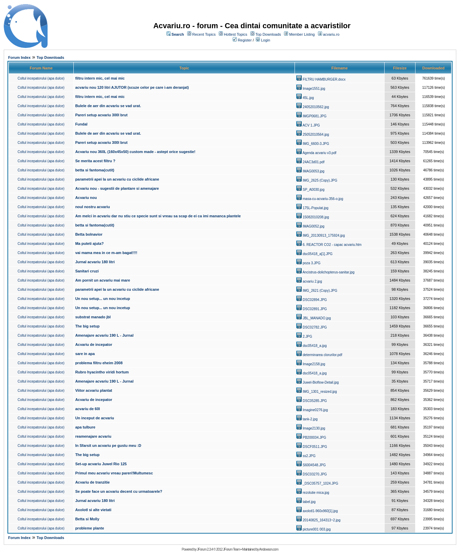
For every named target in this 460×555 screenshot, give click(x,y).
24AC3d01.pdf (313, 162)
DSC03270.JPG (315, 474)
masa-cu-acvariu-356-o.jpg (323, 199)
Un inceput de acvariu (94, 418)
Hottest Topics (235, 34)
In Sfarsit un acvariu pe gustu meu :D (108, 445)
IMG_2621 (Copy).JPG (320, 290)
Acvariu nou (86, 198)
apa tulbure (85, 427)
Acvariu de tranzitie (92, 482)
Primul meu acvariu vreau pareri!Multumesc (114, 473)
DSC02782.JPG (315, 327)
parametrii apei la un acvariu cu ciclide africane (117, 179)
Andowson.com (268, 549)
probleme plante (89, 528)
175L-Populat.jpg (316, 208)
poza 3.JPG (311, 263)
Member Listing (302, 34)
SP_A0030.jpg (313, 189)
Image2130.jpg (314, 428)
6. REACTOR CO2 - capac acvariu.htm (332, 245)
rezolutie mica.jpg (316, 492)
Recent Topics (204, 34)
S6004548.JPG (314, 465)
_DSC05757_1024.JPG (320, 483)
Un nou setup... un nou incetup (102, 299)
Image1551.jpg (314, 88)
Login (265, 40)
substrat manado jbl (93, 317)
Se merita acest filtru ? (95, 161)
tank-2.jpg (310, 419)
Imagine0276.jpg (315, 410)
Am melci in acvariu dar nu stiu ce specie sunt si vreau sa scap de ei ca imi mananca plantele (158, 216)
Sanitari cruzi (87, 271)
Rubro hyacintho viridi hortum (102, 372)
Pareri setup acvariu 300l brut (101, 115)
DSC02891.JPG (315, 309)
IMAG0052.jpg (313, 226)
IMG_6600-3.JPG (316, 144)
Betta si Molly (87, 519)
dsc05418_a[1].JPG (318, 254)
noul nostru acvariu (92, 207)
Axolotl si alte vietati (93, 510)
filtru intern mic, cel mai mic (100, 78)
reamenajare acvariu (93, 436)
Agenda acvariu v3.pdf (319, 153)
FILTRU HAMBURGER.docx (324, 79)
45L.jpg (308, 98)
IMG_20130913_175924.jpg (324, 235)
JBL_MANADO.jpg (317, 318)
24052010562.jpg (316, 107)
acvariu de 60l (87, 409)
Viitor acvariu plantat (93, 390)
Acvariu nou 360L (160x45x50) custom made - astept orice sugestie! (135, 152)
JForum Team (231, 549)
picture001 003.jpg (317, 529)
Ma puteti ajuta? (89, 243)
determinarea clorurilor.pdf (322, 355)
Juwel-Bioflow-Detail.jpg (321, 382)
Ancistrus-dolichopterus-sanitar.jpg (328, 272)
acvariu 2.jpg (312, 281)
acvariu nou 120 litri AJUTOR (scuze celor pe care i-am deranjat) (132, 87)
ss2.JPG (309, 456)
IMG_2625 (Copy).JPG (320, 180)
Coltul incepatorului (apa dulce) (41, 78)
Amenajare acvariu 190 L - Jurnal (104, 335)
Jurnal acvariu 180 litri (94, 262)
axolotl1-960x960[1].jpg (320, 511)
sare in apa (84, 354)
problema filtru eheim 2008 (98, 363)
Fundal (81, 124)
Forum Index (19, 57)
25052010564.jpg (316, 134)
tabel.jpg (309, 502)
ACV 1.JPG (311, 125)
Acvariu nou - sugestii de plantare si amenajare (117, 188)
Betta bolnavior (88, 234)
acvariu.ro (331, 34)
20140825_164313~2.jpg (321, 520)
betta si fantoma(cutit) (94, 170)
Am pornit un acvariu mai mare (102, 280)
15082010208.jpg (316, 217)
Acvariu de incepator (93, 344)
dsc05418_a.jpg (315, 346)
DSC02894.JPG (315, 300)
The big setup (87, 326)
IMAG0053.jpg (313, 171)
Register (245, 40)
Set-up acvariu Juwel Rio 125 (101, 464)
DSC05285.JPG (315, 401)
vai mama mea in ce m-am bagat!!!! (106, 253)
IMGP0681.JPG (314, 116)
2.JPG (307, 336)
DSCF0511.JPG (315, 447)
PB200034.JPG (314, 437)
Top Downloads (268, 34)
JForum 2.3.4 (205, 549)
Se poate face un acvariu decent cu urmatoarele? (118, 491)
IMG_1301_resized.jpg (320, 391)
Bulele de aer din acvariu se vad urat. (108, 106)
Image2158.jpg (314, 364)
